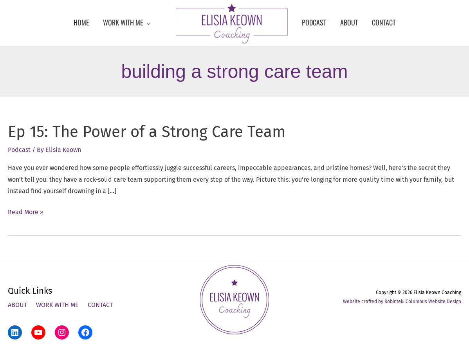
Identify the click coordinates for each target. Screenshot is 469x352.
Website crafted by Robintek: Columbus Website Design (402, 301)
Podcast (19, 149)
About (17, 305)
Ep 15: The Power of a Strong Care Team (146, 132)
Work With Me (57, 305)
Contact (100, 305)
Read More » (25, 212)
